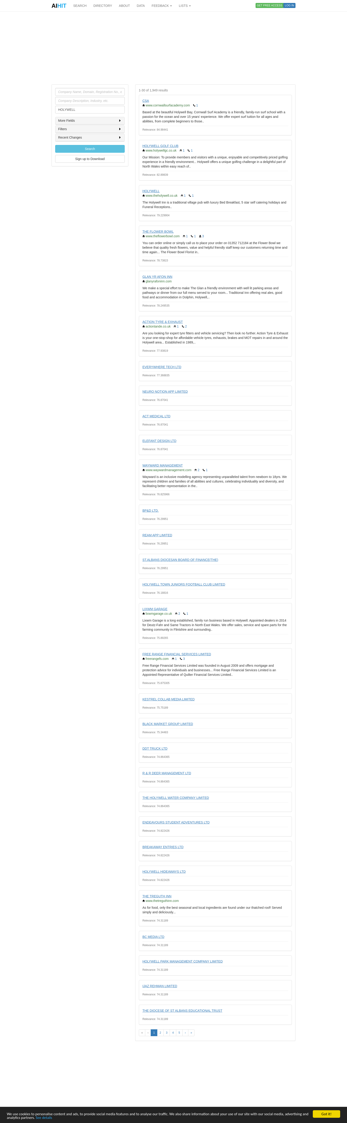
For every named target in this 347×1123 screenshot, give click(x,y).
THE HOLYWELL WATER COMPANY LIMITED (175, 798)
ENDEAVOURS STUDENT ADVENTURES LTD (176, 822)
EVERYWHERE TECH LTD (161, 367)
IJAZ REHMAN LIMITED (159, 986)
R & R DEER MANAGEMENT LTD (166, 773)
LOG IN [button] (289, 5)
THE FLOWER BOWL (158, 231)
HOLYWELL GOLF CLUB (160, 146)
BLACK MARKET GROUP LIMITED (167, 724)
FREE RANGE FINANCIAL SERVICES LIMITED (176, 654)
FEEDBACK (162, 6)
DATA (141, 6)
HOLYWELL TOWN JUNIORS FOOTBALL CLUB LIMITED (183, 584)
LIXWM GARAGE (155, 609)
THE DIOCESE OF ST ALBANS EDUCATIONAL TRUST (182, 1010)
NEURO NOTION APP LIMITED (165, 391)
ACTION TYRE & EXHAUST (162, 322)
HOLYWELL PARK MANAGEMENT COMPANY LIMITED (182, 961)
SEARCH (79, 6)
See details (70, 1117)
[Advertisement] (173, 48)
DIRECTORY (102, 6)
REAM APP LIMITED (157, 535)
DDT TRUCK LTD (155, 748)
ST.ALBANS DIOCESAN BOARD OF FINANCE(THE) (180, 560)
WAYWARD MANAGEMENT (162, 465)
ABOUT (124, 6)
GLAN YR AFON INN (157, 277)
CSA (145, 101)
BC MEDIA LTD (153, 937)
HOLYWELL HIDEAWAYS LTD (164, 871)
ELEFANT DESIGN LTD (159, 441)
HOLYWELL (151, 191)
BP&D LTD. (150, 510)
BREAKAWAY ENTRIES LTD (163, 847)
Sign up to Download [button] (90, 159)
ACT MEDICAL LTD (156, 416)
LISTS (185, 6)
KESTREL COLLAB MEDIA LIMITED (168, 699)
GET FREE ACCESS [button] (269, 5)
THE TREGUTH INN (156, 896)
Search (90, 149)
